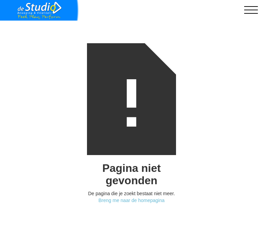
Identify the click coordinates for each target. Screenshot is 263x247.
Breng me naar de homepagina (131, 200)
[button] (251, 10)
